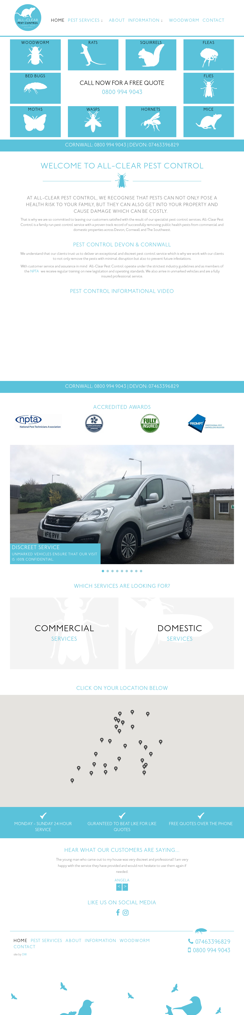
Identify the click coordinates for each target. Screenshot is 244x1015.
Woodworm (184, 21)
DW (24, 954)
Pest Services (84, 21)
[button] (116, 727)
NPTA (34, 271)
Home (58, 21)
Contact (213, 21)
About (117, 21)
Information (143, 21)
